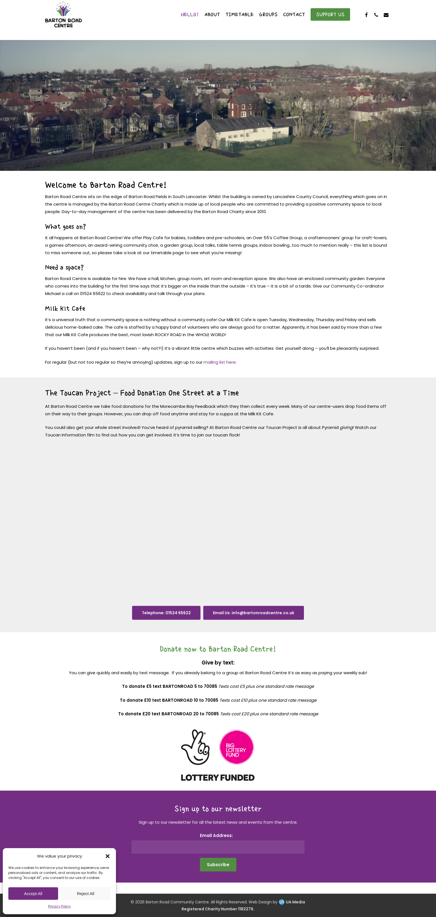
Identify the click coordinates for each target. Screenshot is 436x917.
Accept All (33, 893)
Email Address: (218, 835)
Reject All (85, 893)
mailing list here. (220, 362)
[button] (107, 856)
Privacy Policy (59, 906)
